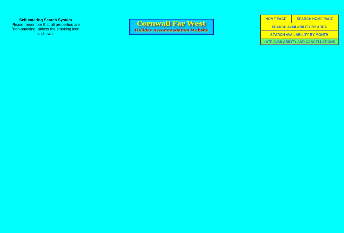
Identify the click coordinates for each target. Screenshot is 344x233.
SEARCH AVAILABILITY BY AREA (299, 27)
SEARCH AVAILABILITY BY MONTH (299, 35)
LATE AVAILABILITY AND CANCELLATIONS (299, 42)
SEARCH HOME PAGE (315, 19)
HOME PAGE (276, 19)
